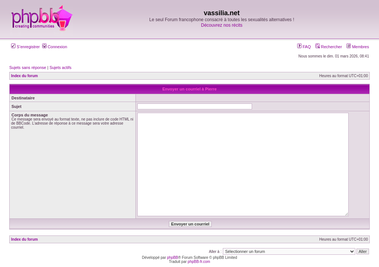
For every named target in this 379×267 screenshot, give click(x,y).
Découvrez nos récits (221, 25)
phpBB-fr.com (199, 262)
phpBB (172, 258)
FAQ (304, 46)
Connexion (54, 46)
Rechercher (328, 46)
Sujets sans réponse (27, 67)
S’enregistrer (25, 46)
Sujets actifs (60, 67)
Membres (357, 46)
